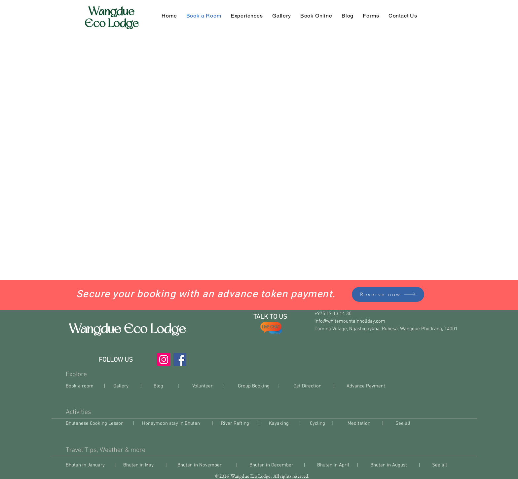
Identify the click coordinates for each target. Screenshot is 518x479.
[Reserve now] (388, 294)
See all (404, 423)
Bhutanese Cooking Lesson (95, 423)
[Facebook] (179, 359)
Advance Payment (366, 386)
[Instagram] (163, 359)
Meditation (359, 423)
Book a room (80, 386)
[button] (370, 15)
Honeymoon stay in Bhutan (171, 423)
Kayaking (279, 423)
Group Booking (253, 386)
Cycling (317, 423)
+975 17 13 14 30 (333, 314)
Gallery (121, 386)
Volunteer (202, 386)
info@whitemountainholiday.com (349, 321)
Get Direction (306, 386)
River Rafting (235, 423)
